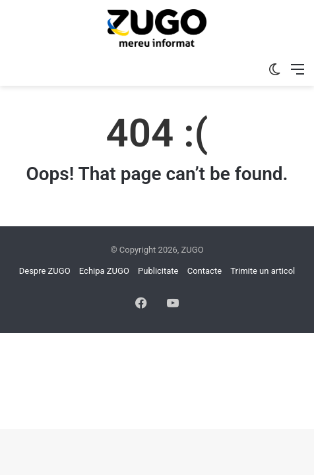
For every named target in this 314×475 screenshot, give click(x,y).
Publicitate (158, 271)
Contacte (204, 271)
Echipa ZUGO (104, 271)
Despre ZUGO (45, 271)
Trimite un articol (262, 271)
